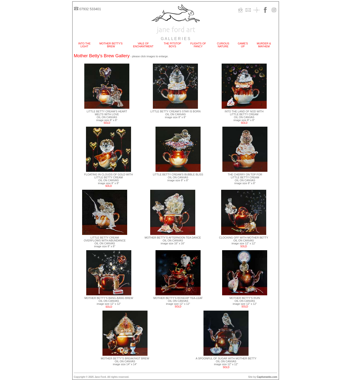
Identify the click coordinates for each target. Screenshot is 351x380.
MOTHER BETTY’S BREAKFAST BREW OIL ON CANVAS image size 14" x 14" (125, 361)
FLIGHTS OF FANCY (198, 45)
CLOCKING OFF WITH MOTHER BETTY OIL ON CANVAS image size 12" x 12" (243, 242)
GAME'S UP (243, 45)
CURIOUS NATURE (223, 45)
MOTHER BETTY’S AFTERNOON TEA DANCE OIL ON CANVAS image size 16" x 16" (173, 240)
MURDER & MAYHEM (264, 45)
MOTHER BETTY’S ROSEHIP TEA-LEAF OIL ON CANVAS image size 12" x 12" (178, 301)
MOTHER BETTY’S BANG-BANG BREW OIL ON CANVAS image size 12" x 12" (108, 301)
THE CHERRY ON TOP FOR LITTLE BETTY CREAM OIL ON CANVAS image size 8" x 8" (245, 179)
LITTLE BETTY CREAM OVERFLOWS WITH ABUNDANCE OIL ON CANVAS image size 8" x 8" (105, 242)
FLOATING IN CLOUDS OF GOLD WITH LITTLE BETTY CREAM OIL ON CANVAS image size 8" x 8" (108, 179)
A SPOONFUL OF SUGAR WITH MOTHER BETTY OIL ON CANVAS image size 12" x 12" (226, 361)
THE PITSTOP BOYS (172, 45)
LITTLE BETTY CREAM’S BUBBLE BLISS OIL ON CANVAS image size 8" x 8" (178, 177)
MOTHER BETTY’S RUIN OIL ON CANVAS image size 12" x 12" (244, 301)
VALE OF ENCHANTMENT (143, 45)
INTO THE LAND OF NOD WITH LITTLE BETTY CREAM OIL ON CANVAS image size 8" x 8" (244, 116)
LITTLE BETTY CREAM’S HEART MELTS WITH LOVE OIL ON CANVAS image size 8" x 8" (107, 116)
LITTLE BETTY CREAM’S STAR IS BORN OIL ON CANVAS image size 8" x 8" (175, 114)
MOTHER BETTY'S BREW (111, 45)
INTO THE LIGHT (84, 45)
